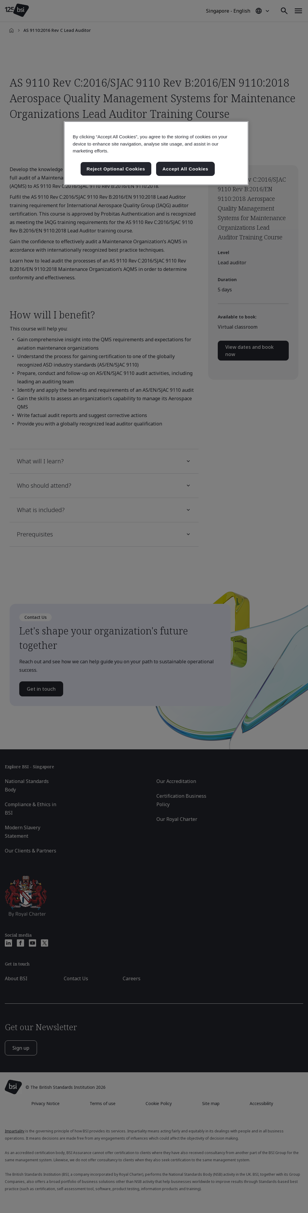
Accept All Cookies (185, 168)
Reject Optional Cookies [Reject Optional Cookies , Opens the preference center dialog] (116, 168)
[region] (156, 153)
